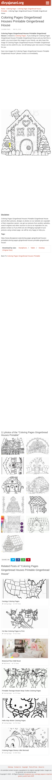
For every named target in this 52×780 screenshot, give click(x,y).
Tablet (33, 248)
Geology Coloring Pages (10, 601)
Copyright (25, 767)
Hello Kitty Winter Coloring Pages (14, 720)
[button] (47, 2)
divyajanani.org (12, 3)
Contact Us (17, 767)
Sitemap (10, 767)
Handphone (23, 248)
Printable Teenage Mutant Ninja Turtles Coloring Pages (21, 691)
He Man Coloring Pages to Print (13, 631)
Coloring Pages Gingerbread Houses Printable (23, 256)
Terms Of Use (33, 767)
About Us (41, 767)
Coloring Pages (5, 29)
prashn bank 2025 (28, 776)
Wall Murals (6, 663)
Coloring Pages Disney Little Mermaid (15, 750)
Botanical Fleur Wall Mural (11, 661)
